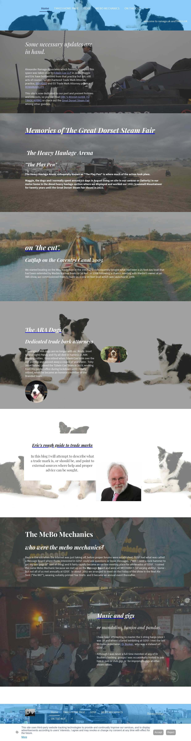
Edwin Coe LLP (62, 73)
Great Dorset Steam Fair (75, 100)
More (24, 737)
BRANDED (41, 83)
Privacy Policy (155, 713)
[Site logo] (30, 712)
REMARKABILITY (34, 87)
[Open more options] (147, 8)
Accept (158, 732)
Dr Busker (127, 644)
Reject (170, 732)
